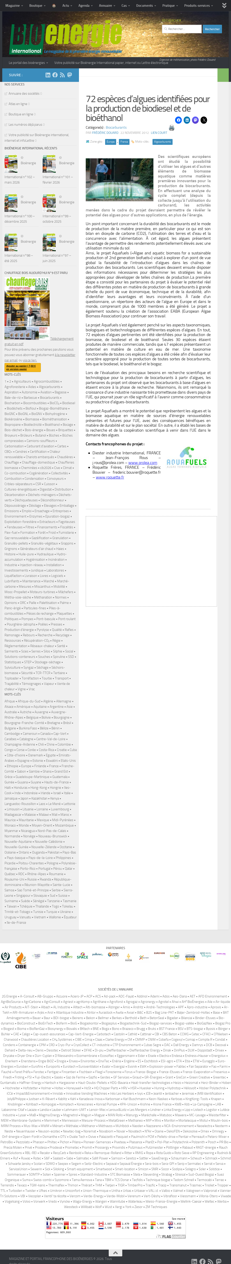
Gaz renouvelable (17, 538)
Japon (24, 798)
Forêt (42, 533)
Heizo (177, 1083)
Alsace (9, 707)
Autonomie (29, 392)
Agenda (84, 6)
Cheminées (29, 468)
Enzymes (35, 516)
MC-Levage (197, 1115)
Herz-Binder (210, 1083)
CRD (52, 1045)
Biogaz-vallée (184, 1023)
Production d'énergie (19, 630)
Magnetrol (70, 1115)
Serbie (56, 890)
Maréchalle (149, 1115)
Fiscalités (66, 527)
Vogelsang (12, 1201)
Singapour (23, 896)
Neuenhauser (25, 1131)
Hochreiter (12, 1088)
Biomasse (32, 419)
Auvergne (41, 712)
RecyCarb (59, 1153)
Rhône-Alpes (36, 874)
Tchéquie (26, 906)
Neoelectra (204, 1126)
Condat (220, 1040)
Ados (166, 996)
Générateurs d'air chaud (36, 549)
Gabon (21, 771)
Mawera (180, 1115)
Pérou (57, 869)
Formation (27, 533)
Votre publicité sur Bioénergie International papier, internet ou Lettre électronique (111, 63)
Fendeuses (15, 527)
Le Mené (54, 804)
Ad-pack (110, 996)
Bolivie (46, 717)
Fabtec (181, 1067)
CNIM (152, 1040)
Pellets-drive (166, 1137)
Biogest (8, 1029)
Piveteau (120, 1142)
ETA (179, 1061)
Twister (30, 1191)
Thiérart (86, 1185)
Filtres (29, 527)
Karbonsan (112, 1099)
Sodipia (177, 1169)
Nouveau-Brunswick (52, 836)
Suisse (62, 896)
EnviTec (103, 1061)
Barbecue (30, 398)
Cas (124, 6)
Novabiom (106, 1131)
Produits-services (197, 6)
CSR (38, 484)
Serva (219, 1164)
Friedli (7, 1077)
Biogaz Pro (222, 1023)
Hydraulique (45, 554)
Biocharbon (12, 403)
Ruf (15, 1158)
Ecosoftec (107, 1056)
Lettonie (69, 804)
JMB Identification (209, 1093)
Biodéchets (15, 408)
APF (181, 1007)
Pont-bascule (45, 619)
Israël (57, 793)
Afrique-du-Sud (29, 701)
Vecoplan (34, 1196)
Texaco (22, 1185)
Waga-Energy (82, 1201)
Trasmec (195, 1185)
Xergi (118, 1207)
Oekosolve (190, 1131)
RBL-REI (31, 1153)
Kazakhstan (39, 798)
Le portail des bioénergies (27, 63)
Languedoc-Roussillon (20, 804)
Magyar (99, 1115)
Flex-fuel (11, 533)
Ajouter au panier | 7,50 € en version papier (21, 367)
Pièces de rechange (40, 614)
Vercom (75, 1196)
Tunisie (38, 912)
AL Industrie (61, 1007)
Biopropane (13, 425)
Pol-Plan (163, 1142)
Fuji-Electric (43, 1077)
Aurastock (106, 1013)
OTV (63, 1137)
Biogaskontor (89, 1023)
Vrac (32, 689)
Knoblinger (15, 1104)
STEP (28, 662)
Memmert (51, 1120)
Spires (73, 1174)
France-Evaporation (196, 1072)
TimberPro (135, 1185)
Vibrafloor (170, 1196)
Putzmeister (154, 1147)
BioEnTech (45, 1023)
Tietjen (110, 1185)
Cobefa (164, 1040)
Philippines (63, 858)
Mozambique (64, 825)
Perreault (198, 1137)
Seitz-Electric (93, 1164)
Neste (9, 1131)
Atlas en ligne (18, 104)
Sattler (143, 1158)
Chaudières (65, 457)
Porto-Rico (27, 869)
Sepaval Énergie (131, 1164)
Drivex (219, 1050)
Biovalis (71, 1029)
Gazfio (92, 1077)
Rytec (37, 1158)
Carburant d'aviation (40, 446)
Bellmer (103, 1018)
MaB (32, 1115)
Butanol (40, 435)
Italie (67, 793)
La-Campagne (203, 1104)
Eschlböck (151, 1061)
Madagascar (13, 815)
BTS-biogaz (195, 1029)
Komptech (66, 1104)
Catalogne (26, 739)
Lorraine (42, 809)
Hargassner (67, 1083)
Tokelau (67, 906)
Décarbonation (15, 495)
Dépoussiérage (15, 506)
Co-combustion (15, 473)
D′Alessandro (64, 1056)
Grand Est (61, 771)
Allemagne (63, 701)
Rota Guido (163, 1153)
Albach (45, 1007)
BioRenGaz (37, 1029)
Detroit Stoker (71, 1050)
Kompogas (48, 1104)
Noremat (89, 1131)
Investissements (16, 570)
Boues (50, 430)
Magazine (12, 6)
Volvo (26, 1201)
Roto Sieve (181, 1153)
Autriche (26, 712)
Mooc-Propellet (16, 592)
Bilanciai (186, 1018)
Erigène (129, 1061)
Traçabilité (12, 684)
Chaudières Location (35, 1040)
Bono (115, 1029)
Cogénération (38, 473)
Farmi (223, 1067)
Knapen (216, 1099)
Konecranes (85, 1104)
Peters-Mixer (217, 1137)
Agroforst (116, 1002)
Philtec (52, 1142)
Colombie (64, 744)
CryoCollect (81, 1045)
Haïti (8, 788)
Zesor (138, 1207)
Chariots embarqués (40, 457)
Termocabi (204, 1180)
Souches (44, 657)
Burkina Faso (28, 728)
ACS (98, 996)
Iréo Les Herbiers (122, 1093)
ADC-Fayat (126, 996)
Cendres (21, 452)
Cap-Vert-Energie (81, 1034)
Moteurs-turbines (42, 592)
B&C (140, 1013)
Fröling (19, 1077)
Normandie (12, 836)
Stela (136, 1174)
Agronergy (148, 1002)
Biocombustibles (35, 403)
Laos (42, 804)
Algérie (48, 701)
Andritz (138, 1007)
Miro (158, 1120)
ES (139, 1061)
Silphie (57, 651)
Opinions (11, 603)
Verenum (134, 1196)
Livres (44, 576)
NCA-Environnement (179, 1126)
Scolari (38, 1164)
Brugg (140, 1029)
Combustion (13, 479)
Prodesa (41, 1147)
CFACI (206, 1034)
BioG (73, 1023)
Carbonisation (14, 446)
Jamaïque (11, 798)
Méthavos (105, 1126)
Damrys (197, 1045)
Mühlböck (122, 1126)
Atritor (91, 1013)
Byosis (210, 1029)
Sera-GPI (168, 1164)
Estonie (37, 761)
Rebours (29, 635)
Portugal (44, 869)
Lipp (187, 1110)
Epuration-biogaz (57, 516)
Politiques (11, 619)
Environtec (88, 1061)
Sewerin (36, 1169)
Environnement (15, 516)
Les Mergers (138, 1110)
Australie (11, 712)
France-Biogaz (146, 1072)
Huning (159, 1088)
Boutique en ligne (21, 114)
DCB (209, 1045)
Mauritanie (26, 820)
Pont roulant (67, 619)
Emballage (67, 506)
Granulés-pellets (16, 543)
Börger (223, 1029)
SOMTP (34, 1174)
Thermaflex (56, 1185)
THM (98, 1185)
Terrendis (7, 1185)
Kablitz (62, 1099)
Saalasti (58, 1158)
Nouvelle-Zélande (44, 847)
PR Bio (224, 1142)
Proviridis (118, 1147)
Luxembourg (60, 809)
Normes (61, 597)
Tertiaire (59, 673)
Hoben (226, 1083)
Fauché (6, 1072)
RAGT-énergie (206, 1147)
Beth (143, 1018)
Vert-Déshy (152, 1196)
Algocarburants (162, 141)
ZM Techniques (156, 1207)
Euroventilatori (89, 1067)
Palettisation (48, 603)
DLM (191, 1050)
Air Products (13, 1007)
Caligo (26, 1034)
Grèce (9, 777)
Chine (51, 744)
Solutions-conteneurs (20, 657)
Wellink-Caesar (191, 1201)
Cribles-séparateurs (18, 484)
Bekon (90, 1018)
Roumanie (56, 874)
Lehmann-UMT (75, 1110)
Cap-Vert (59, 734)
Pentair (183, 1137)
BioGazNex (204, 1023)
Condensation (34, 479)
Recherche (45, 635)
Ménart (57, 1126)
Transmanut (178, 1185)
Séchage (43, 668)
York (128, 1207)
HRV (124, 1088)
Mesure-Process (94, 1120)
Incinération (56, 560)
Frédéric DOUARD (105, 133)
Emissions (12, 511)
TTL (3, 1191)
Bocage (68, 425)
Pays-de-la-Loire (40, 858)
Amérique (23, 707)
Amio (126, 1007)
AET (192, 996)
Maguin (86, 1115)
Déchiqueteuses (26, 500)
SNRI (154, 1169)
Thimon (72, 1185)
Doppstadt (204, 1050)
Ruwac (25, 1158)
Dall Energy (181, 1045)
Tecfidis (137, 1180)
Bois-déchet (13, 430)
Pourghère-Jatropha (21, 624)
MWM (45, 1126)
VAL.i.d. (153, 1191)
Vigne (22, 689)
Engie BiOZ (46, 1061)
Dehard (10, 1050)
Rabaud (187, 1147)
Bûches (54, 435)
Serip (181, 1164)
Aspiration (12, 392)
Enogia (61, 1061)
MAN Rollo (115, 1115)
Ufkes (43, 1191)
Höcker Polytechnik (212, 1088)
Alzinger (114, 1007)
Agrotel (163, 1002)
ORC (23, 603)
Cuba (73, 750)
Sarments (11, 651)
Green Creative (199, 1077)
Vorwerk (39, 1201)
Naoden (137, 1126)
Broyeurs (11, 435)
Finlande (40, 766)
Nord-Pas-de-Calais (52, 831)
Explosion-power (161, 1067)
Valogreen (193, 1191)
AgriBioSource (11, 1002)
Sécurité (27, 673)
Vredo (52, 1201)
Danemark (35, 755)
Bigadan (172, 1018)
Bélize (44, 728)
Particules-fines (35, 608)
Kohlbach (32, 1104)
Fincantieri (69, 1072)
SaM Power (100, 1158)
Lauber (56, 1110)
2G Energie (9, 996)
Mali (55, 815)
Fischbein (85, 1072)
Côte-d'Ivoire (16, 755)
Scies (24, 651)
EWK (143, 1067)
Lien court (159, 133)
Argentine (57, 707)
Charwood (11, 1040)
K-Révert (48, 1099)
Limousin (13, 809)
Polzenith (198, 1142)
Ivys (140, 1093)
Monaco (10, 825)
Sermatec (194, 1164)
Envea (73, 1061)
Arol (50, 1013)
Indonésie (31, 793)
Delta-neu (25, 1050)
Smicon (143, 1169)
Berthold (131, 1018)
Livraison (31, 576)
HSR (133, 1088)
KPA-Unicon (128, 1104)
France (124, 141)
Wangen (101, 1201)
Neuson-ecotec (49, 1131)
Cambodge (12, 734)
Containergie (27, 1045)
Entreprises (61, 511)
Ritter (128, 1153)
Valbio (166, 1191)
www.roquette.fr (110, 477)
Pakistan (54, 852)
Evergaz (119, 1067)
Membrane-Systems (26, 1120)
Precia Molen (13, 1147)
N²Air (148, 1131)
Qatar (68, 869)
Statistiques (13, 662)
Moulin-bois (219, 1120)
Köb (187, 1104)
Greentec (219, 1077)
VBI (22, 1196)
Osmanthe (49, 1137)
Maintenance (31, 581)
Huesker (145, 1088)
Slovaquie (40, 896)
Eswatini (52, 761)
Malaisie (30, 815)
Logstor (211, 1110)
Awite (120, 1013)
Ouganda (38, 852)
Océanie (10, 852)
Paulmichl (138, 1137)
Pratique (168, 6)
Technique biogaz (158, 1180)
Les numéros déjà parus (25, 125)
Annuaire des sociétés (24, 94)
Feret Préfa (22, 1072)
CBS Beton (169, 1034)
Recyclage (62, 635)
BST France (167, 1029)
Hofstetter (30, 1088)
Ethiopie (12, 766)
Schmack (211, 1158)
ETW (196, 1061)
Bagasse (61, 392)
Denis (39, 1050)
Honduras (21, 788)
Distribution (63, 489)
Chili (41, 744)
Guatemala (59, 777)
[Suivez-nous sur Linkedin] (48, 75)
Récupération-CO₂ (36, 641)
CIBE (78, 1040)
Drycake (8, 1056)
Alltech (78, 1007)
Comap (190, 1040)
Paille (32, 603)
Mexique (43, 820)
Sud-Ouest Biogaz (201, 1174)
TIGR (121, 1185)
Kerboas (176, 1099)
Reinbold (75, 1153)
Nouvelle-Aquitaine (18, 842)
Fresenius (220, 1072)
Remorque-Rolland (107, 1153)
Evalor (106, 1067)
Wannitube (117, 1201)
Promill (87, 1147)
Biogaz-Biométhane (53, 408)
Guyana (22, 782)
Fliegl (99, 1072)
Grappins (67, 543)
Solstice (214, 1169)
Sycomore (62, 1180)
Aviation (46, 392)
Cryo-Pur (64, 1045)
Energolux (218, 1056)
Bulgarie (10, 728)
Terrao (219, 1180)
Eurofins (37, 1067)
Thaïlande (42, 906)
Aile (210, 1002)
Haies (60, 549)
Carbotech (104, 1034)
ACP (89, 996)
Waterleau (135, 1201)
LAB (218, 1104)
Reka (87, 1153)
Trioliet (209, 1185)
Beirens (77, 1018)
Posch (212, 1142)
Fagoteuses (66, 522)
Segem (76, 1164)
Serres (36, 651)
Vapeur (49, 684)
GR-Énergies (153, 1077)
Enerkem (11, 1061)
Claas (98, 1040)
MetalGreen (117, 1120)
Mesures (25, 587)
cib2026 (45, 468)
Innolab (58, 1093)
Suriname (11, 901)
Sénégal (38, 901)
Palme (64, 603)
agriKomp (83, 1002)
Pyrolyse (43, 630)
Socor (165, 1169)
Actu (65, 6)
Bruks (152, 1029)
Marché (49, 581)
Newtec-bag (72, 1131)
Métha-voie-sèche (18, 597)
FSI (29, 1077)
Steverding (150, 1174)
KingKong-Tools (196, 1099)
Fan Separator (198, 1067)
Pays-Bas (69, 852)
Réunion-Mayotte (37, 885)
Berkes (117, 1018)
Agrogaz (132, 1002)
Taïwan (12, 906)
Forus (129, 1072)
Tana (98, 1180)
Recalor (45, 1153)
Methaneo (135, 1120)
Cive (57, 468)
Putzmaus (135, 1147)
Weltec (209, 1201)
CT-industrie (101, 1045)
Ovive (92, 1137)
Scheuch (196, 1158)
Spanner (60, 1174)
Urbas (127, 1191)
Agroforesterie (15, 387)
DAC (167, 1045)
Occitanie (66, 847)
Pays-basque (16, 858)
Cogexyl (176, 1040)
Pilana (76, 1142)
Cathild (132, 1034)
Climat (67, 468)
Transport (62, 678)
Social (69, 651)
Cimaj (88, 1040)
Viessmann (188, 1196)
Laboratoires (55, 570)
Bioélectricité (33, 425)
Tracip (162, 1185)
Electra (164, 1056)
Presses (56, 624)
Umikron (56, 1191)
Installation (54, 565)
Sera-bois (152, 1164)
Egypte (51, 755)
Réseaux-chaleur (42, 646)
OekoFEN (173, 1131)
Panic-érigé (13, 608)
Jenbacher (172, 1093)
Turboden (15, 1191)
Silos (47, 651)
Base (216, 1013)
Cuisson (49, 484)
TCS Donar (121, 1180)
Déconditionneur (52, 500)
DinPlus (179, 1050)
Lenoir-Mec (97, 1110)
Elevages (50, 506)
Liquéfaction (13, 576)
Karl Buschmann (134, 1099)
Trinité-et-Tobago (17, 912)
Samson (117, 1158)
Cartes (61, 446)
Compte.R (205, 1040)
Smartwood (104, 1169)
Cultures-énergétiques (21, 489)
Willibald (86, 1207)
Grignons (11, 549)
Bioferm (61, 1023)
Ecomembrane (86, 1056)
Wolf (98, 1207)
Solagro (190, 1169)
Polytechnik (180, 1142)
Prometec (72, 1147)
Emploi (27, 511)
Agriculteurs (22, 381)
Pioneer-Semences (97, 1142)
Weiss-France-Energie (162, 1201)
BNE (96, 1029)
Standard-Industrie (93, 1174)
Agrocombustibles (47, 381)
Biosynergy (55, 1029)
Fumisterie (66, 533)
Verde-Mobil (115, 1196)
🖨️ (171, 127)
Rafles (69, 630)
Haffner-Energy (30, 1083)
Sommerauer (16, 1174)
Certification (38, 452)
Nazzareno (153, 1126)
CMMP (140, 1040)
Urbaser (140, 1191)
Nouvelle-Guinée (16, 847)
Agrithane (99, 1002)
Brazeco (128, 1029)
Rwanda (45, 879)
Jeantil (157, 1093)
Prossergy (102, 1147)
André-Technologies (160, 1007)
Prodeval (56, 1147)
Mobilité (59, 587)
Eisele (152, 1056)
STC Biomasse (120, 1174)
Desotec (52, 1050)
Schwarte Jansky (19, 1164)
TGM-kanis (37, 1185)
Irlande (45, 793)
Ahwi (175, 1002)
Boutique (35, 6)
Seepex (63, 1164)
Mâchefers (65, 592)
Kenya (54, 798)
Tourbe (47, 678)
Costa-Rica (46, 750)
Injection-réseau (31, 565)
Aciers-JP (76, 996)
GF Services (121, 1077)
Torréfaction (30, 678)
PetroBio (6, 1142)
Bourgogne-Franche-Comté (24, 723)
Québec (10, 874)
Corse (20, 750)
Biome (21, 1029)
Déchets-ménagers (42, 495)
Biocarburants (116, 127)
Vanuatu (25, 917)
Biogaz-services (160, 1023)
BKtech (85, 1029)
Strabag (166, 1174)
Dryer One (24, 1056)
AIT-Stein (31, 1007)
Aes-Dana (180, 996)
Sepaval (111, 1164)
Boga (105, 1029)
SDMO (50, 1164)
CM (129, 1040)
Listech (198, 1110)
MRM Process (11, 1126)
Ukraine (65, 912)
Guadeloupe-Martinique (32, 777)
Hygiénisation (35, 560)
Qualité (57, 630)
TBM (108, 1180)
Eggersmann (126, 1056)
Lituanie (28, 809)
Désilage (35, 506)
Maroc (64, 815)
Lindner (155, 1110)
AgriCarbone (32, 1002)
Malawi (44, 815)
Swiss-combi (42, 1180)
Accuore (61, 996)
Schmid (225, 1158)
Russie (32, 879)
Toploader (12, 678)
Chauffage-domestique (38, 462)
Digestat (46, 489)
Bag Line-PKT (164, 1013)
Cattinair (146, 1034)
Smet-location (125, 1169)
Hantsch (50, 1083)
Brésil (67, 723)
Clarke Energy (115, 1040)
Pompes (27, 619)
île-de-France (16, 923)
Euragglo (208, 1061)
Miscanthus (42, 587)
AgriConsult (52, 1002)
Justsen (34, 1099)
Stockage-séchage (48, 662)
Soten (47, 1174)
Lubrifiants (12, 581)
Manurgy (132, 1115)
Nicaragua (28, 831)
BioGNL (23, 414)
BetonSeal (157, 1018)
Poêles (43, 624)
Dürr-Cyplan (43, 1056)
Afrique (10, 701)
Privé (28, 1147)
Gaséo (58, 1077)
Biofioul (30, 408)
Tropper (223, 1185)
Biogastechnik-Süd (133, 1023)
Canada (45, 734)
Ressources (13, 641)
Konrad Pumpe (106, 1104)
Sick (47, 1169)
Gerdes (105, 1077)
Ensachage (42, 511)
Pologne (52, 863)
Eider (141, 1056)
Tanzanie (53, 901)
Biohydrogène (55, 414)
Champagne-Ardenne (20, 744)
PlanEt (149, 1142)
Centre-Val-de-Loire (50, 739)
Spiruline (59, 657)
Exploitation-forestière (21, 522)
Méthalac (72, 1126)
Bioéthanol (52, 425)
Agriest (68, 1002)
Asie (70, 707)
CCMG (184, 1034)
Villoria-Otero (208, 1196)
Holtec (58, 1088)
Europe (111, 141)
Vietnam (40, 917)
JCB (148, 1093)
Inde (17, 793)
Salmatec (82, 1158)
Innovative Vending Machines (86, 1093)
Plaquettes (64, 614)
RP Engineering (203, 1153)
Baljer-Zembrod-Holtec (193, 1013)
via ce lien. (30, 360)
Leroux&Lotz (118, 1110)
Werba (221, 1201)
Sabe (69, 1158)
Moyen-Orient (42, 825)
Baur (47, 1018)
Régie (56, 641)
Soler (202, 1169)
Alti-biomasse (95, 1007)
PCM (151, 1137)
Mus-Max (31, 1126)
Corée (32, 750)
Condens (9, 1045)
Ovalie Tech (77, 1137)
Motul (203, 1120)
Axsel (130, 1013)
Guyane (36, 782)
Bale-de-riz (13, 398)
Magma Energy (49, 1115)
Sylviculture (13, 668)
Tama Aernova (82, 1180)
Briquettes (65, 430)
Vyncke (65, 1201)
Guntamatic (8, 1083)
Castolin (119, 1034)
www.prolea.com (142, 462)
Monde (24, 825)
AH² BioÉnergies (193, 1002)
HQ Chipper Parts (106, 1088)
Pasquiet (122, 1137)
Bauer (36, 1018)
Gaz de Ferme (75, 1077)
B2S (149, 1013)
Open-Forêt (31, 1137)
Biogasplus (109, 1023)
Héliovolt (190, 1088)
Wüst (108, 1207)
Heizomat (191, 1083)
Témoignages (31, 684)
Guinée (9, 782)
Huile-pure (26, 554)
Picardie (10, 863)
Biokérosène (13, 419)
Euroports (53, 1067)
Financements (47, 527)
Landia (44, 1110)
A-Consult (27, 996)
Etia (187, 1061)
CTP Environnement (127, 1045)
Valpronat (210, 1191)
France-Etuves (169, 1072)
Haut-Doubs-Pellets (92, 1083)
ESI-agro (167, 1061)
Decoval (220, 1045)
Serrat (208, 1164)
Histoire (10, 554)
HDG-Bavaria (119, 1083)
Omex (205, 1131)
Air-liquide (222, 1002)
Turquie (51, 912)
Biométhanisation (54, 419)
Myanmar (11, 831)
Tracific (150, 1185)
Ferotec (38, 1072)
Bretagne (53, 723)
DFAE (88, 1050)
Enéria (116, 1061)
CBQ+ (8, 452)
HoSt (87, 1088)
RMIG (139, 1153)
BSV (181, 1029)
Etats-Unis (68, 761)
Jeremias (188, 1093)
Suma (26, 1180)
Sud (52, 896)
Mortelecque (187, 1120)
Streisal (180, 1174)
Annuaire (105, 6)
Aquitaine (40, 707)
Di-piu (99, 1050)
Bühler (5, 1034)
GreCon (181, 1077)
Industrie (11, 565)
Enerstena (28, 1061)
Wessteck (71, 1207)
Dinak (167, 1050)
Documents (144, 6)
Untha (115, 1191)
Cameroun (30, 734)
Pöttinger (172, 1147)
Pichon (64, 1142)
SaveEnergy (159, 1158)
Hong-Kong (38, 788)
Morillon (170, 1120)
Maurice (10, 820)
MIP (149, 1120)
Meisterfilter (217, 1115)
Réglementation (16, 646)
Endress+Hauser (196, 1056)
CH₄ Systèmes (62, 1040)
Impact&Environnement (33, 1093)
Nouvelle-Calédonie (48, 842)
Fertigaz (53, 1072)
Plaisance (135, 1142)
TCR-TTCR (43, 673)
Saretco (131, 1158)
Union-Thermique (96, 1191)
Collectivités (59, 473)
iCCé (10, 1093)
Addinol (142, 996)
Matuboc (165, 1115)
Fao (214, 1067)
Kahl (73, 1099)
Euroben (22, 1067)
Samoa (9, 890)
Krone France (162, 1104)
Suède (25, 901)
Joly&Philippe (16, 1099)
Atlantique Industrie (70, 1013)
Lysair (22, 1115)
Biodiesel (68, 403)
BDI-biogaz (61, 1018)
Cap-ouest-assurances (49, 1034)
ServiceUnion (18, 1169)
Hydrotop (174, 1088)
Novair (120, 1131)
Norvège (29, 836)
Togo (55, 906)
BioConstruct (26, 1023)
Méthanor (88, 1126)
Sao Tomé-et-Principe (33, 890)
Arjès (40, 1013)
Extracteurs (47, 522)
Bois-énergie (34, 430)
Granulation (60, 538)
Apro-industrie (197, 1007)
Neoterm (221, 1126)
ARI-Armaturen (23, 1013)
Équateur (70, 917)
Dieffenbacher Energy (144, 1050)
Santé (61, 646)
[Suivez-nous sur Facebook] (55, 75)
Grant (169, 1077)
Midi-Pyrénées (62, 820)
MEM (5, 1120)
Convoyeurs (55, 479)
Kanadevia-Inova (90, 1099)
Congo (9, 750)
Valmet (178, 1191)
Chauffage (12, 462)
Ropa (149, 1153)
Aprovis (215, 1007)
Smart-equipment (80, 1169)
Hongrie (55, 788)
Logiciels (57, 576)
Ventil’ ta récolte (55, 1196)
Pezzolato (23, 1142)
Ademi (154, 996)
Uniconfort (72, 1191)
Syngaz (28, 668)
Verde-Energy (93, 1196)
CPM (42, 1045)
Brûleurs (26, 435)
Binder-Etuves (205, 1018)
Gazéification (40, 538)
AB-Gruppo (45, 996)
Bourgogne (61, 717)
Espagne (23, 761)
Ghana (47, 771)
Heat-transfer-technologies (150, 1083)
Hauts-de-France (56, 782)
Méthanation (43, 597)
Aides (32, 387)
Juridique (37, 570)
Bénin (55, 728)
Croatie (62, 750)
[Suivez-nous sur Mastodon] (69, 75)
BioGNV (36, 414)
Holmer (46, 1088)
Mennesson (70, 1120)
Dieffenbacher (116, 1050)
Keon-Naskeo (158, 1099)
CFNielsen (221, 1034)
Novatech (135, 1131)
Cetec (195, 1034)
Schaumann (179, 1158)
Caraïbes (10, 739)
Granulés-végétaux (44, 543)
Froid (52, 533)
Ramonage (12, 635)
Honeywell (73, 1088)
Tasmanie (69, 901)
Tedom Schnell (183, 1180)
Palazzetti (106, 1137)
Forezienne (114, 1072)
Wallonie (55, 917)
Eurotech (69, 1067)
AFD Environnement (212, 996)
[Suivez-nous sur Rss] (62, 75)
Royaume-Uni (14, 879)
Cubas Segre (152, 1045)
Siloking (58, 1169)
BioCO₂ (54, 403)
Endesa (177, 1056)
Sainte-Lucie (61, 885)
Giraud (136, 1077)
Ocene (159, 1131)
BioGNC (10, 414)
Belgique (32, 717)
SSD (71, 657)
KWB (178, 1104)
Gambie (34, 771)
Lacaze (32, 1110)
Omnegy (218, 1131)
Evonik (132, 1067)
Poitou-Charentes (31, 863)
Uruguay (10, 917)
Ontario (24, 852)
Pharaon (38, 1142)
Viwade (226, 1196)
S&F (47, 1158)
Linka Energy (173, 1110)
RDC (21, 874)
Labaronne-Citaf (13, 1110)
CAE (16, 1034)
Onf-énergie (11, 1137)
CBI (157, 1034)
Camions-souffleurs (41, 441)
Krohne (145, 1104)
